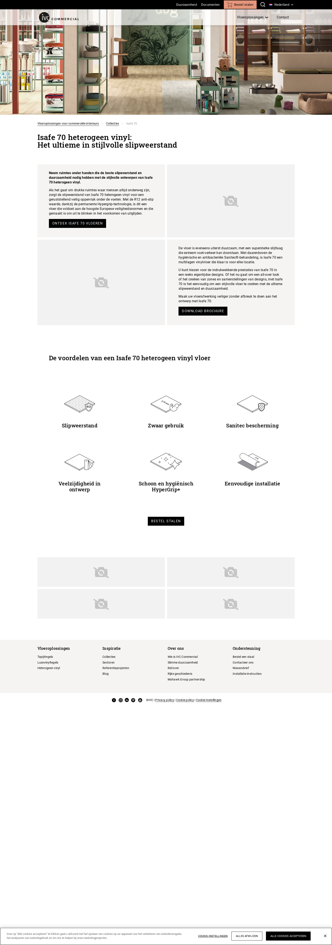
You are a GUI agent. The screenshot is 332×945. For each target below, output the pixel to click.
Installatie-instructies (247, 673)
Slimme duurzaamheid (183, 662)
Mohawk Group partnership (186, 679)
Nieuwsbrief (241, 668)
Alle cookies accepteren (288, 936)
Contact (283, 17)
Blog (105, 673)
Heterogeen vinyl (48, 668)
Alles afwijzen (247, 936)
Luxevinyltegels (47, 662)
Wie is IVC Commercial (183, 656)
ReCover (173, 668)
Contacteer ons (243, 662)
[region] (166, 936)
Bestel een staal (243, 656)
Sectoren (108, 662)
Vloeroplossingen (250, 17)
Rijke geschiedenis (180, 673)
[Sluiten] (325, 936)
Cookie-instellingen (209, 700)
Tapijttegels (45, 656)
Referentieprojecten (115, 668)
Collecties (112, 123)
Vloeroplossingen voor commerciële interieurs (68, 123)
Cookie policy (185, 700)
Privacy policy (164, 700)
